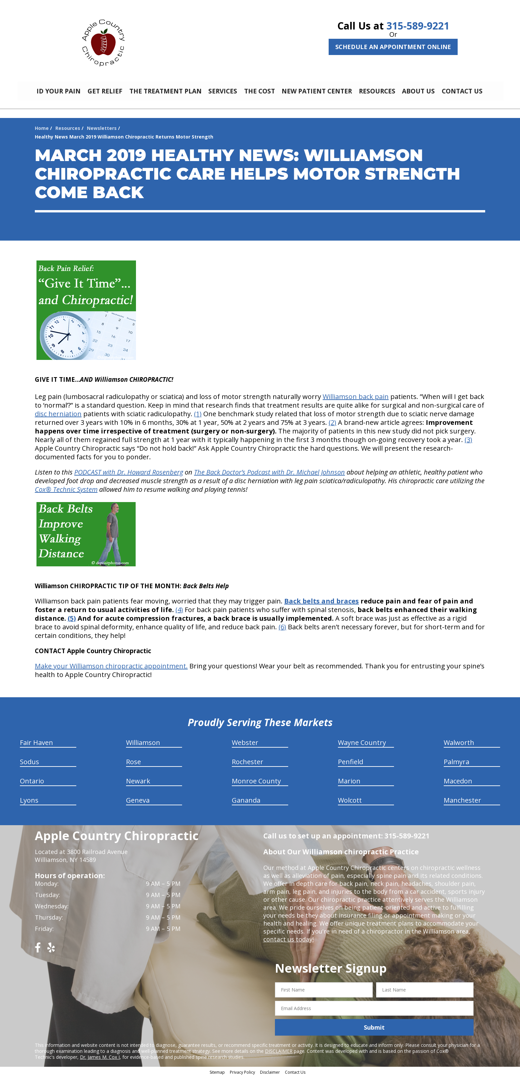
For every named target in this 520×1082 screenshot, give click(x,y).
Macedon (458, 785)
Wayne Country (362, 747)
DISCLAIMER (278, 1056)
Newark (138, 785)
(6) (282, 631)
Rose (133, 766)
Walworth (459, 747)
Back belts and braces (321, 605)
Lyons (29, 805)
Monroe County (256, 785)
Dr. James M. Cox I (100, 1062)
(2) (332, 427)
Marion (349, 785)
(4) (179, 614)
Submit (374, 1032)
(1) (198, 418)
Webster (245, 747)
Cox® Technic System (66, 494)
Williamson (143, 747)
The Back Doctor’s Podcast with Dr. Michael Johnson (269, 477)
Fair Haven (36, 747)
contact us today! (288, 944)
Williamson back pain (356, 401)
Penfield (350, 766)
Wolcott (350, 805)
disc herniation (58, 418)
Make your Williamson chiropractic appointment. (111, 670)
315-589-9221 (417, 25)
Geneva (138, 805)
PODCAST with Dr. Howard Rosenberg (128, 477)
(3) (468, 444)
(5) (72, 623)
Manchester (462, 805)
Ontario (32, 785)
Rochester (247, 766)
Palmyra (456, 766)
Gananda (246, 805)
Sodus (29, 766)
